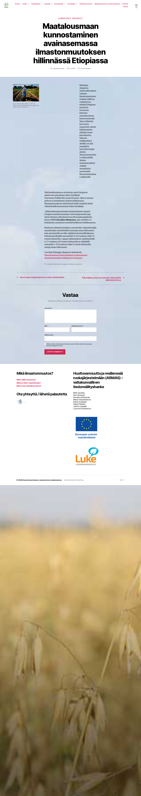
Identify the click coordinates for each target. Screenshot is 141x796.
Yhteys (125, 8)
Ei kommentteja (85, 71)
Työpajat (47, 5)
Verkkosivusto (49, 338)
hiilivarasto (57, 267)
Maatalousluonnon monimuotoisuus (107, 5)
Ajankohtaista (64, 21)
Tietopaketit (35, 5)
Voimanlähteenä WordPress (75, 483)
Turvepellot (71, 5)
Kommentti (48, 311)
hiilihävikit (50, 267)
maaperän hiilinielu (68, 267)
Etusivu (17, 5)
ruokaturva (78, 267)
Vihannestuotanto (85, 5)
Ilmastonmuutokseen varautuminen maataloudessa (43, 483)
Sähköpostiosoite (77, 329)
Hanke (24, 5)
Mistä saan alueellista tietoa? (30, 389)
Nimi (46, 329)
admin (62, 71)
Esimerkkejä (58, 5)
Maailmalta (78, 21)
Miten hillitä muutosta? (27, 383)
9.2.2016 (72, 71)
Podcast (125, 5)
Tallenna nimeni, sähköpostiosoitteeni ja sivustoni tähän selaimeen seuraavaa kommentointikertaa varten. (69, 348)
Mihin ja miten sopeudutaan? (29, 386)
